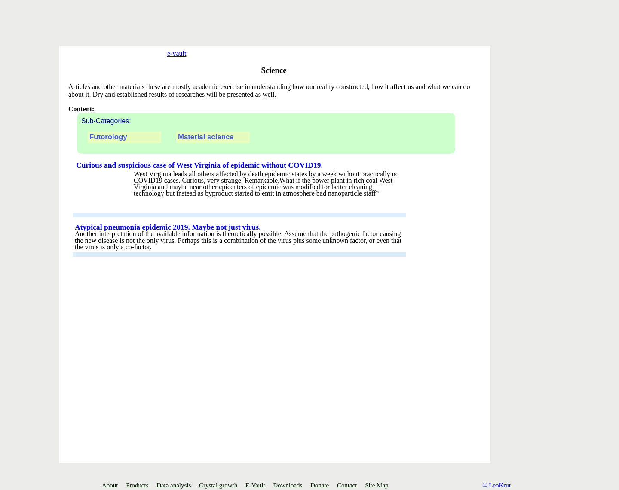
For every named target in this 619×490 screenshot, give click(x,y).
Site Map (376, 485)
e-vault (170, 53)
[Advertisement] (129, 19)
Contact (347, 485)
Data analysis (173, 485)
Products (137, 485)
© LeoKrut (496, 485)
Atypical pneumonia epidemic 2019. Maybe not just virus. (168, 238)
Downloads (287, 485)
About (110, 485)
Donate (319, 485)
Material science (206, 148)
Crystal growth (218, 485)
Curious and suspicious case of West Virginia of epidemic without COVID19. (199, 176)
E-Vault (255, 485)
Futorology (108, 148)
